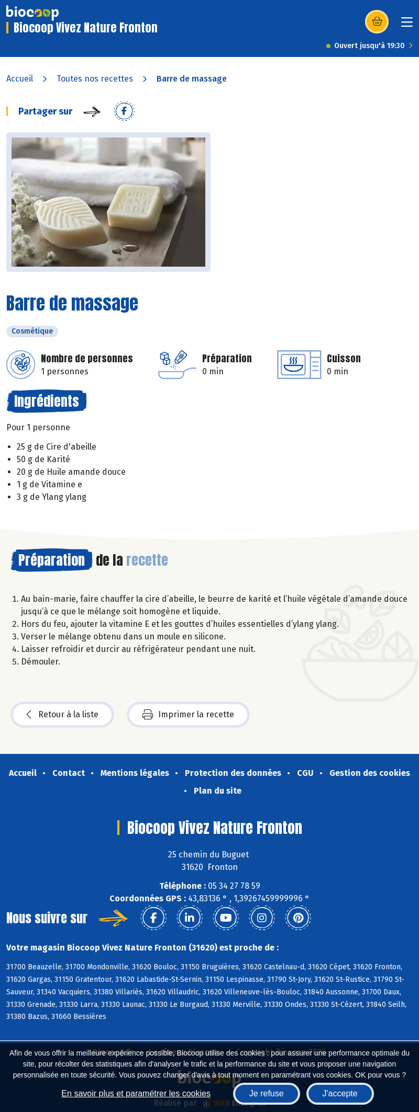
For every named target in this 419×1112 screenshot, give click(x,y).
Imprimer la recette (188, 714)
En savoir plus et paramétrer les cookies (136, 1093)
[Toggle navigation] (407, 25)
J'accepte (340, 1093)
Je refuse (266, 1093)
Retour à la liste (62, 714)
